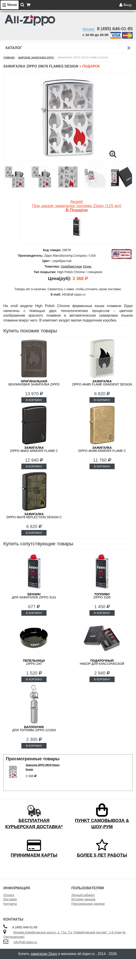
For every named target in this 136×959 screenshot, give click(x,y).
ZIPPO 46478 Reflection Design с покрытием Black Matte (34, 517)
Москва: (89, 29)
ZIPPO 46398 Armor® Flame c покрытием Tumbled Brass (102, 451)
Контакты (10, 903)
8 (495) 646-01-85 (115, 28)
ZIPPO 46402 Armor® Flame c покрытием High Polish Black (34, 451)
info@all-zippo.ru (25, 942)
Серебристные (71, 266)
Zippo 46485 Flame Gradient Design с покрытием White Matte (102, 384)
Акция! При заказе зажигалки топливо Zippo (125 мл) (76, 205)
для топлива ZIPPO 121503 (34, 728)
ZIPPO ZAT (34, 662)
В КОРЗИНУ (34, 400)
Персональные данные (88, 903)
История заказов (83, 899)
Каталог (68, 48)
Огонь (87, 266)
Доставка (10, 899)
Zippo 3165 (102, 595)
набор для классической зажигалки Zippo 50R (102, 664)
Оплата (8, 895)
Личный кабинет (83, 895)
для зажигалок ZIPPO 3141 (34, 595)
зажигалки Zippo (43, 954)
